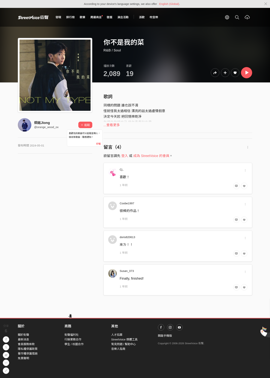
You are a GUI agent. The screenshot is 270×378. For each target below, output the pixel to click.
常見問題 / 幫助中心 (123, 344)
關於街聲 (23, 334)
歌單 (82, 17)
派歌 (142, 17)
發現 (58, 17)
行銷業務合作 (72, 339)
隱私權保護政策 (28, 348)
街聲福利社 (71, 334)
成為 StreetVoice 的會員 (151, 156)
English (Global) (169, 3)
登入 (124, 156)
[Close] (266, 4)
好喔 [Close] (98, 144)
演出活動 (123, 17)
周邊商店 (96, 17)
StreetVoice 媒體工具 (124, 339)
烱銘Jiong (42, 123)
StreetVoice (33, 17)
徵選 (109, 17)
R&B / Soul (112, 50)
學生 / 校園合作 (74, 344)
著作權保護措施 (28, 353)
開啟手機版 (165, 335)
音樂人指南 (118, 348)
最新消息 (23, 339)
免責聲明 (23, 358)
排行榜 (70, 17)
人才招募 (116, 334)
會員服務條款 (26, 344)
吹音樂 (154, 17)
